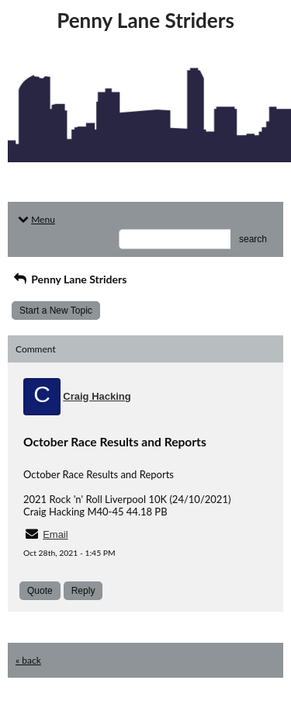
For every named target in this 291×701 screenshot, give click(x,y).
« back (28, 660)
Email (55, 534)
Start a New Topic (55, 310)
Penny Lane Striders (69, 279)
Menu (35, 219)
